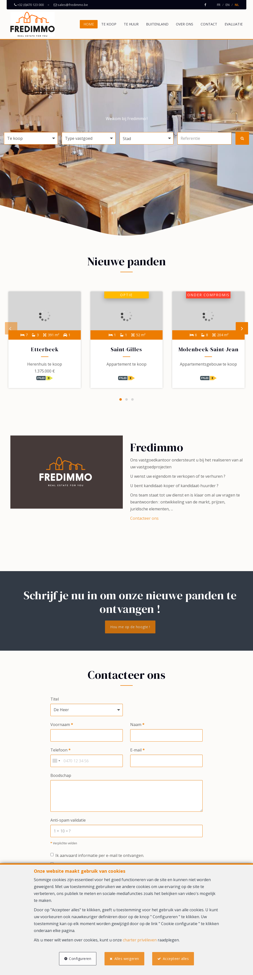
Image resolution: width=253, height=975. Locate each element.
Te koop (108, 24)
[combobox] (56, 761)
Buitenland (157, 24)
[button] (146, 138)
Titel (54, 699)
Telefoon (60, 750)
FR (218, 4)
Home (89, 24)
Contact (209, 24)
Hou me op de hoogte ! (130, 627)
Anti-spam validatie (68, 821)
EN (228, 4)
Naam (137, 725)
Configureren (80, 958)
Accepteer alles (176, 958)
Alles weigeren (126, 958)
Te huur (131, 24)
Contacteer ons (144, 518)
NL (237, 4)
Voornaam (61, 725)
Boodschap (60, 776)
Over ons (184, 24)
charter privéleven (140, 939)
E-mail (137, 750)
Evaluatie (234, 24)
